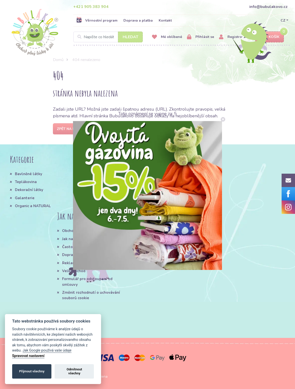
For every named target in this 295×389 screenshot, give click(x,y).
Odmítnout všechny (74, 371)
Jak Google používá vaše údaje (47, 350)
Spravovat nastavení (28, 356)
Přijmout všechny (31, 371)
